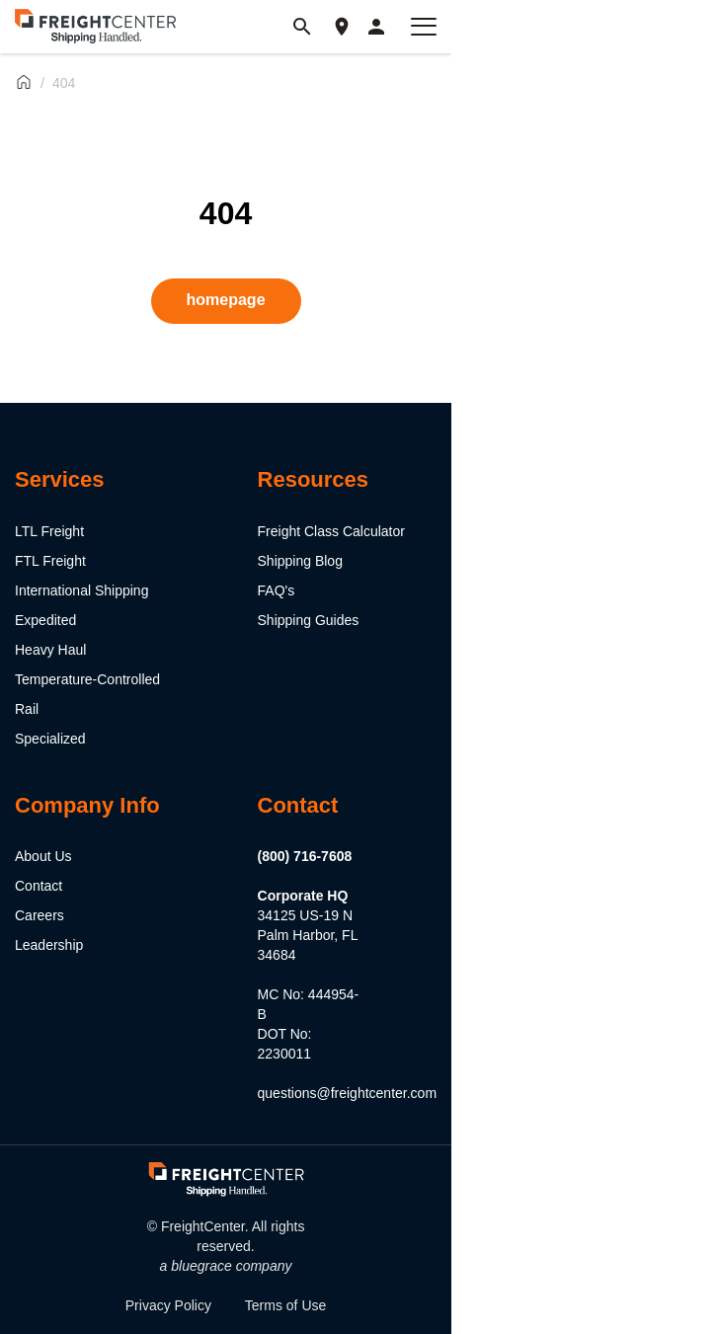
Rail (27, 709)
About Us (43, 856)
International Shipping (81, 590)
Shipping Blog (300, 561)
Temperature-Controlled (87, 679)
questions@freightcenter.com (348, 1093)
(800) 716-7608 (305, 856)
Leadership (49, 945)
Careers (39, 915)
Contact (38, 886)
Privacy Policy (168, 1305)
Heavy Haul (50, 650)
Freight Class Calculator (331, 531)
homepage (226, 299)
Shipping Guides (308, 620)
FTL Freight (50, 561)
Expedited (45, 620)
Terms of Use (285, 1305)
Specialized (50, 738)
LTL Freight (49, 531)
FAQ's (276, 590)
